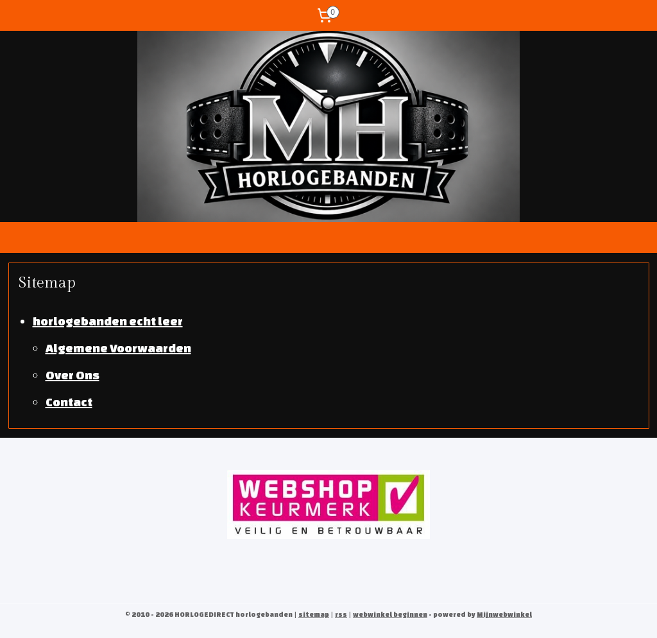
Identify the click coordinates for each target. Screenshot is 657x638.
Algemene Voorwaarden (118, 347)
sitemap (313, 614)
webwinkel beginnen (390, 614)
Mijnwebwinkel (504, 614)
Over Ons (72, 374)
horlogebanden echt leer (108, 320)
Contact (69, 401)
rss (341, 614)
